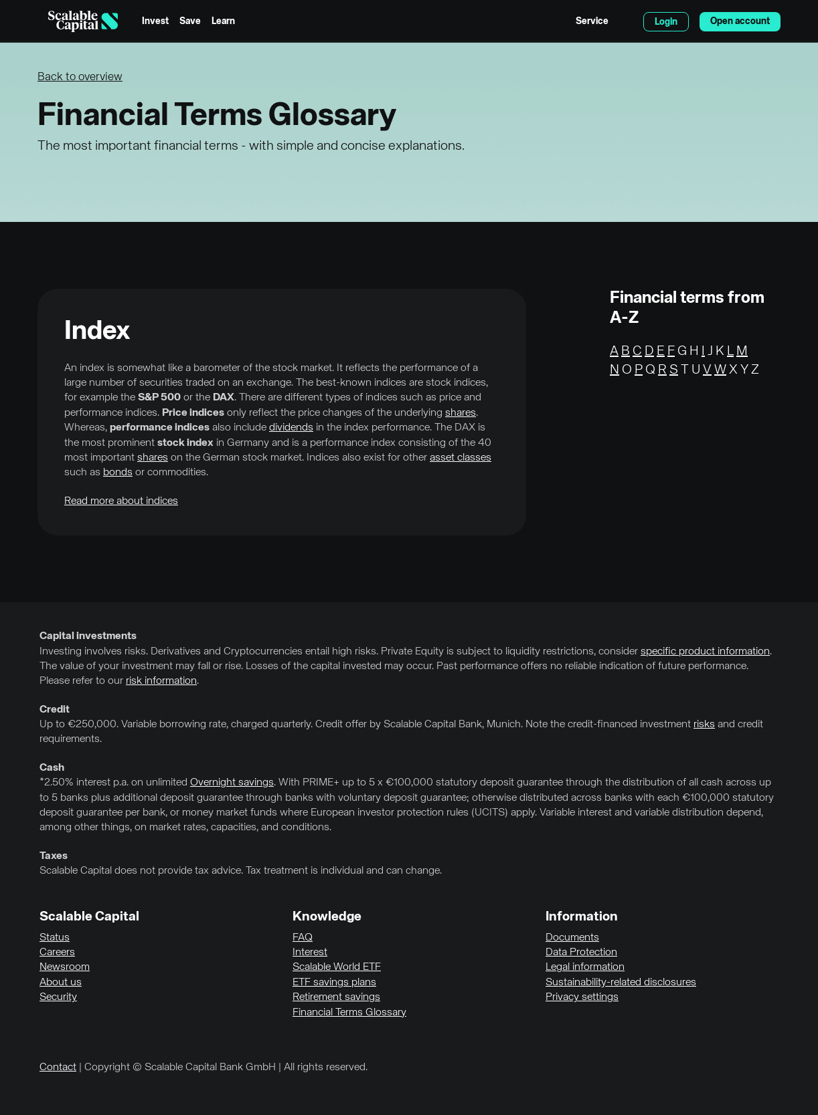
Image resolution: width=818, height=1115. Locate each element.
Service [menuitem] (592, 21)
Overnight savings (232, 782)
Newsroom (64, 967)
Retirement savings (336, 997)
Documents (572, 938)
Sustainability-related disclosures (621, 982)
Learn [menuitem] (223, 21)
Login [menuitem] (666, 22)
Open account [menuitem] (740, 21)
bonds (118, 472)
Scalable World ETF (337, 967)
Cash (51, 768)
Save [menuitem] (190, 21)
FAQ (303, 938)
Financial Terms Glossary (349, 1012)
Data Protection (581, 952)
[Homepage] (83, 21)
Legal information (585, 967)
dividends (291, 427)
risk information (161, 681)
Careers (57, 952)
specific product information (705, 651)
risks (704, 724)
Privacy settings (582, 997)
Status (54, 938)
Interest (310, 952)
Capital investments (88, 636)
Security (58, 997)
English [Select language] (626, 21)
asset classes (460, 458)
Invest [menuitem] (155, 21)
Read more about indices (121, 501)
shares (460, 413)
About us (60, 982)
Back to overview (79, 77)
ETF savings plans (334, 982)
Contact (57, 1067)
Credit (54, 710)
